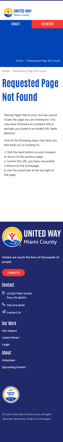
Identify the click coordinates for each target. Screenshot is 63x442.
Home (19, 60)
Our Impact (9, 330)
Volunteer (47, 23)
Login (6, 344)
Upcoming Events (14, 366)
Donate (15, 23)
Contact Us (14, 312)
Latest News (10, 337)
